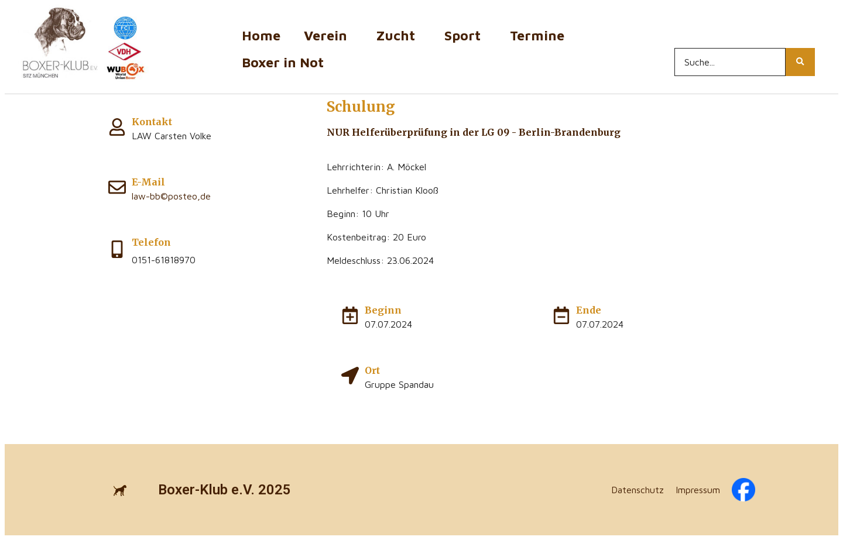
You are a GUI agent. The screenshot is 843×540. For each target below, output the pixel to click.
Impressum (698, 489)
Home (261, 35)
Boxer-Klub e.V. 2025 (224, 489)
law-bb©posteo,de (171, 196)
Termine (540, 35)
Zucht (398, 35)
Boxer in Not (283, 62)
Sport (465, 35)
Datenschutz (637, 489)
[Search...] (730, 62)
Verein (328, 35)
